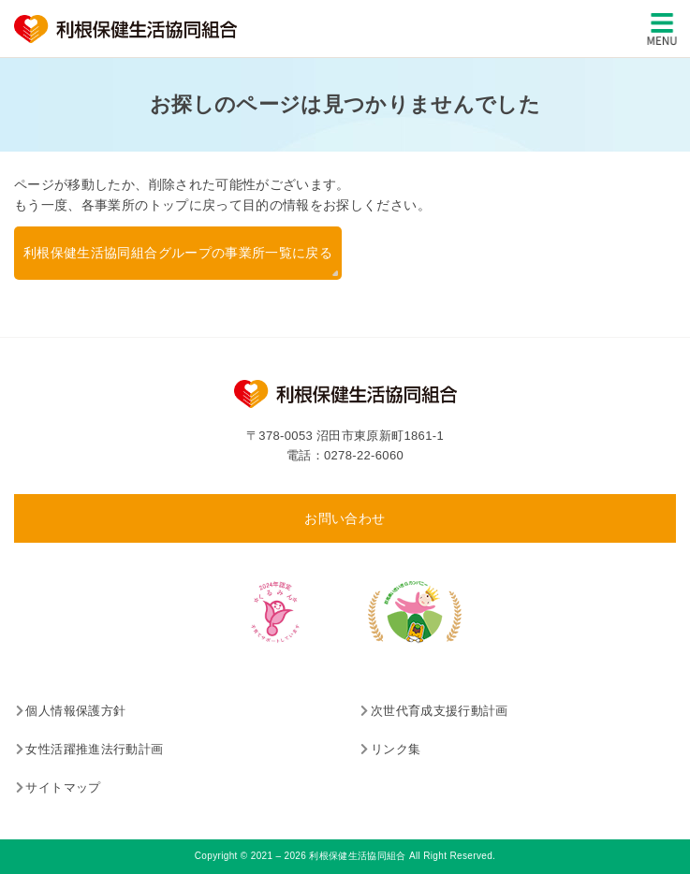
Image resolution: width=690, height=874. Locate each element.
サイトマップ (62, 787)
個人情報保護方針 (75, 711)
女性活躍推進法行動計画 (94, 749)
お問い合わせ (344, 518)
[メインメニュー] (662, 29)
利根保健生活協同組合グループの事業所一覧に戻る (177, 252)
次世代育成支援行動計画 (439, 711)
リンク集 (395, 749)
